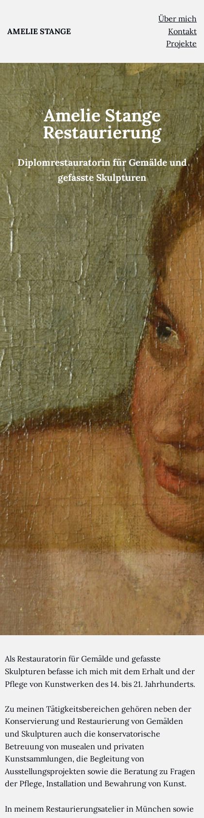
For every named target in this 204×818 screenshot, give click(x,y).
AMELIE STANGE (39, 31)
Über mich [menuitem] (177, 18)
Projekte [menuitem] (181, 43)
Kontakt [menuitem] (182, 31)
